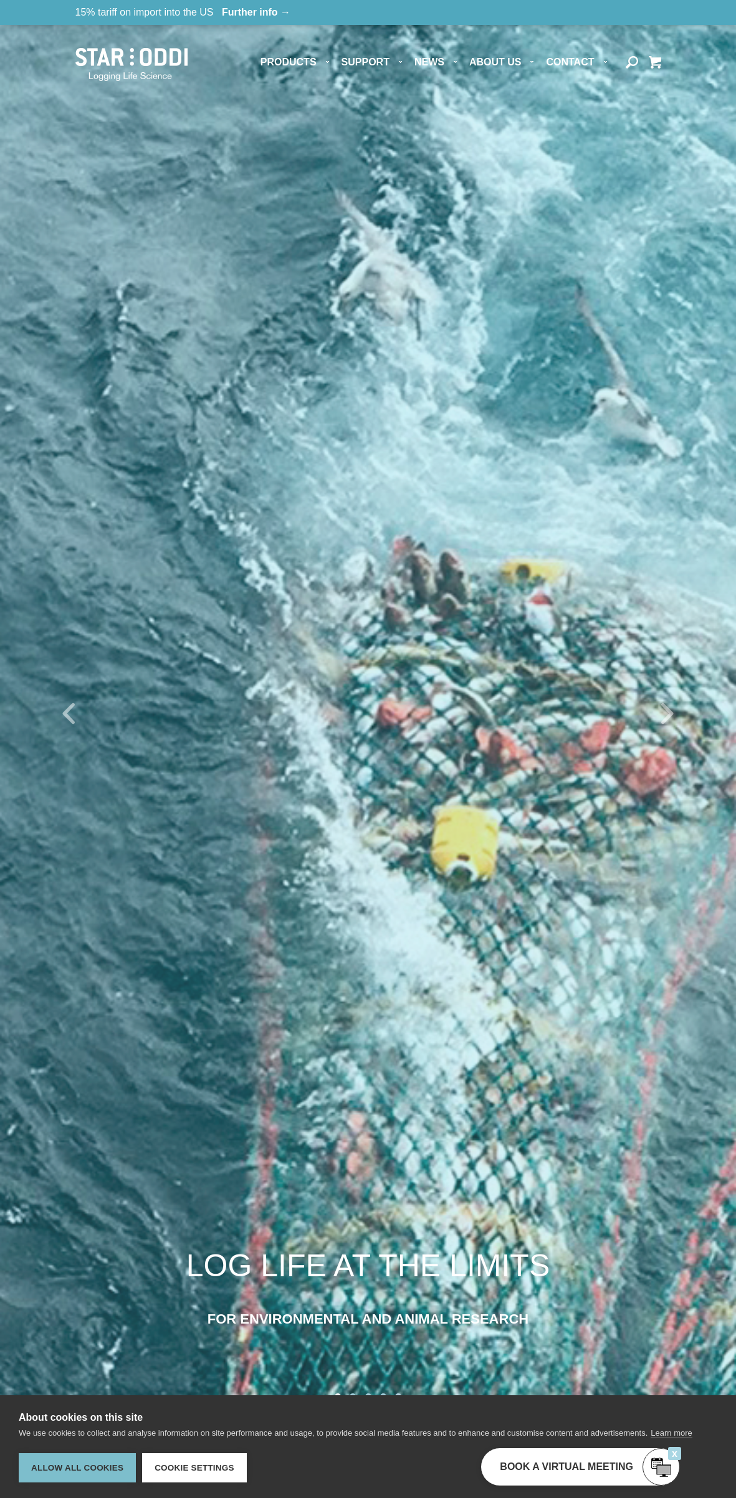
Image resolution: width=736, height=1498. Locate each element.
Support (366, 62)
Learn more (671, 1433)
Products (288, 62)
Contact (570, 62)
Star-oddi (131, 65)
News (429, 62)
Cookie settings (194, 1467)
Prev (68, 713)
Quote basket (654, 62)
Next (667, 713)
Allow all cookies (77, 1467)
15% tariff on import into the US (183, 12)
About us (495, 62)
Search (632, 62)
